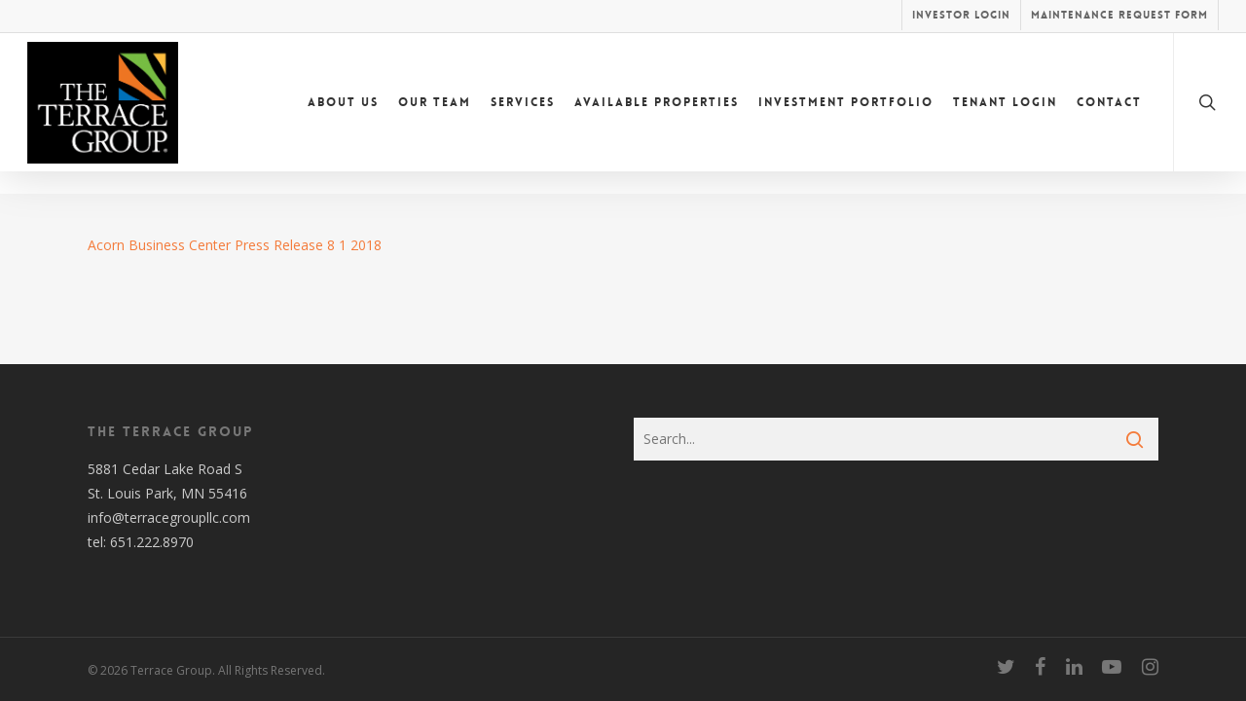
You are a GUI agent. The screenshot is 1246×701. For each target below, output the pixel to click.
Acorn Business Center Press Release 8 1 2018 (235, 245)
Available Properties (656, 113)
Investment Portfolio (846, 113)
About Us (343, 113)
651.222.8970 (152, 542)
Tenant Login (1005, 113)
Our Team (434, 113)
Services (523, 113)
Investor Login (961, 15)
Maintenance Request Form (1119, 15)
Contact (1109, 113)
